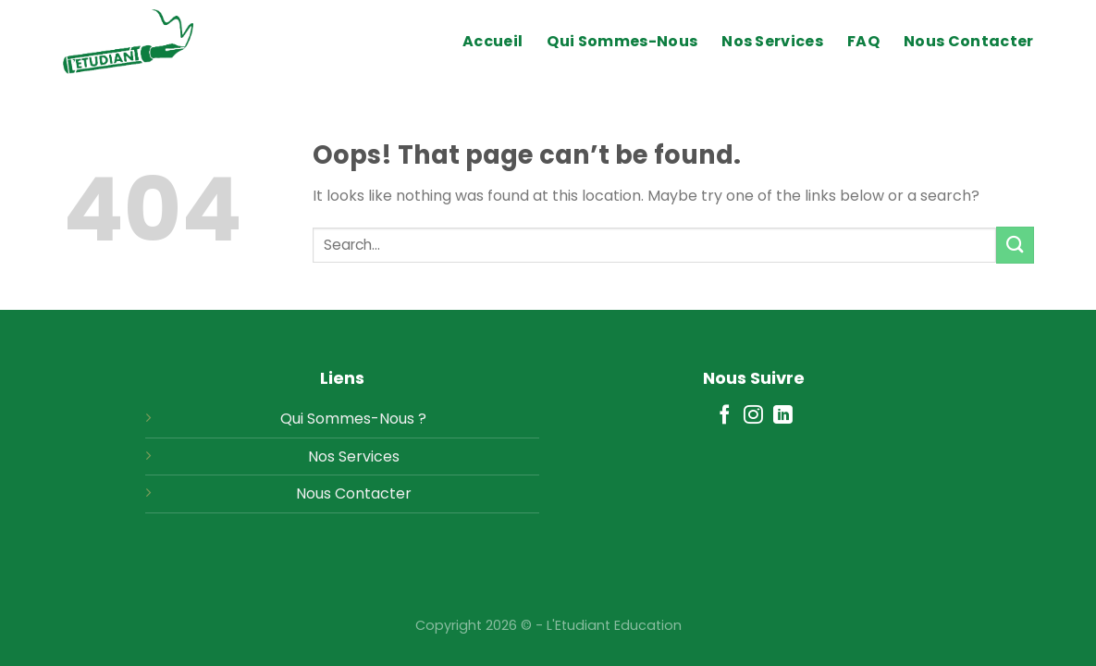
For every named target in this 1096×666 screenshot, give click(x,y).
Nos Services (772, 41)
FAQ (863, 41)
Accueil (492, 41)
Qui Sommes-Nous (622, 41)
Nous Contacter (968, 41)
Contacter (373, 493)
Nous (313, 493)
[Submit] (1014, 245)
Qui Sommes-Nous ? (353, 418)
